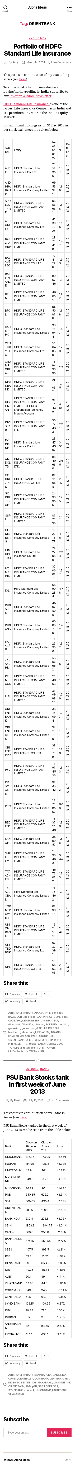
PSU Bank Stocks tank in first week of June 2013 (37, 1084)
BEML (57, 1016)
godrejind (14, 1028)
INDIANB (55, 1032)
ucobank (29, 1390)
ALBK (11, 1012)
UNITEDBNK (59, 1390)
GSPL (39, 1028)
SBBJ (41, 1386)
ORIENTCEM (33, 1040)
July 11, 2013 (36, 1100)
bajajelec (29, 1016)
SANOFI (42, 1043)
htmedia (26, 1032)
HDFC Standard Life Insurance (25, 104)
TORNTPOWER (46, 1047)
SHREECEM (55, 1043)
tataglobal (29, 1047)
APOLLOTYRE (42, 1012)
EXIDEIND (51, 1024)
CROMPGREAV (49, 1020)
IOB (34, 1382)
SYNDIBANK (15, 1390)
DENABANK (56, 1378)
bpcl (64, 1016)
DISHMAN (27, 1024)
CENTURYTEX (30, 1020)
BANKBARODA (42, 1374)
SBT (55, 1386)
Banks (44, 1068)
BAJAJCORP (15, 1016)
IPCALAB (13, 1036)
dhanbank (14, 1024)
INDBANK (13, 1382)
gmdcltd (63, 1024)
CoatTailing (37, 37)
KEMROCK (42, 1036)
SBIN (49, 1386)
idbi (66, 1378)
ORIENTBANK (16, 1040)
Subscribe (59, 1432)
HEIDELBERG (51, 1028)
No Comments (62, 62)
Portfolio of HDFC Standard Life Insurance (37, 50)
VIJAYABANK (16, 1394)
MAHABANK (45, 1382)
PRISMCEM (14, 1043)
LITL (52, 1036)
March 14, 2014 (35, 62)
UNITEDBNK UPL (35, 1051)
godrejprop (28, 1028)
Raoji (15, 62)
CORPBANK (41, 1378)
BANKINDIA (59, 1374)
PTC (25, 1043)
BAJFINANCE (44, 1016)
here (22, 79)
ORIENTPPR (49, 1040)
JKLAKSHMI (27, 1036)
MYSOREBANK (62, 1382)
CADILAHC (14, 1020)
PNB (28, 1386)
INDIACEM (43, 1032)
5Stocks (32, 1068)
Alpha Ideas (37, 7)
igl (34, 1032)
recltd (32, 1043)
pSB (34, 1386)
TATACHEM (15, 1047)
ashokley (57, 1012)
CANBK (12, 1378)
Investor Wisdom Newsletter (30, 96)
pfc (59, 1040)
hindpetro (14, 1032)
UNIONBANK (16, 1051)
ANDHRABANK (24, 1012)
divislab (39, 1024)
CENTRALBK (25, 1378)
